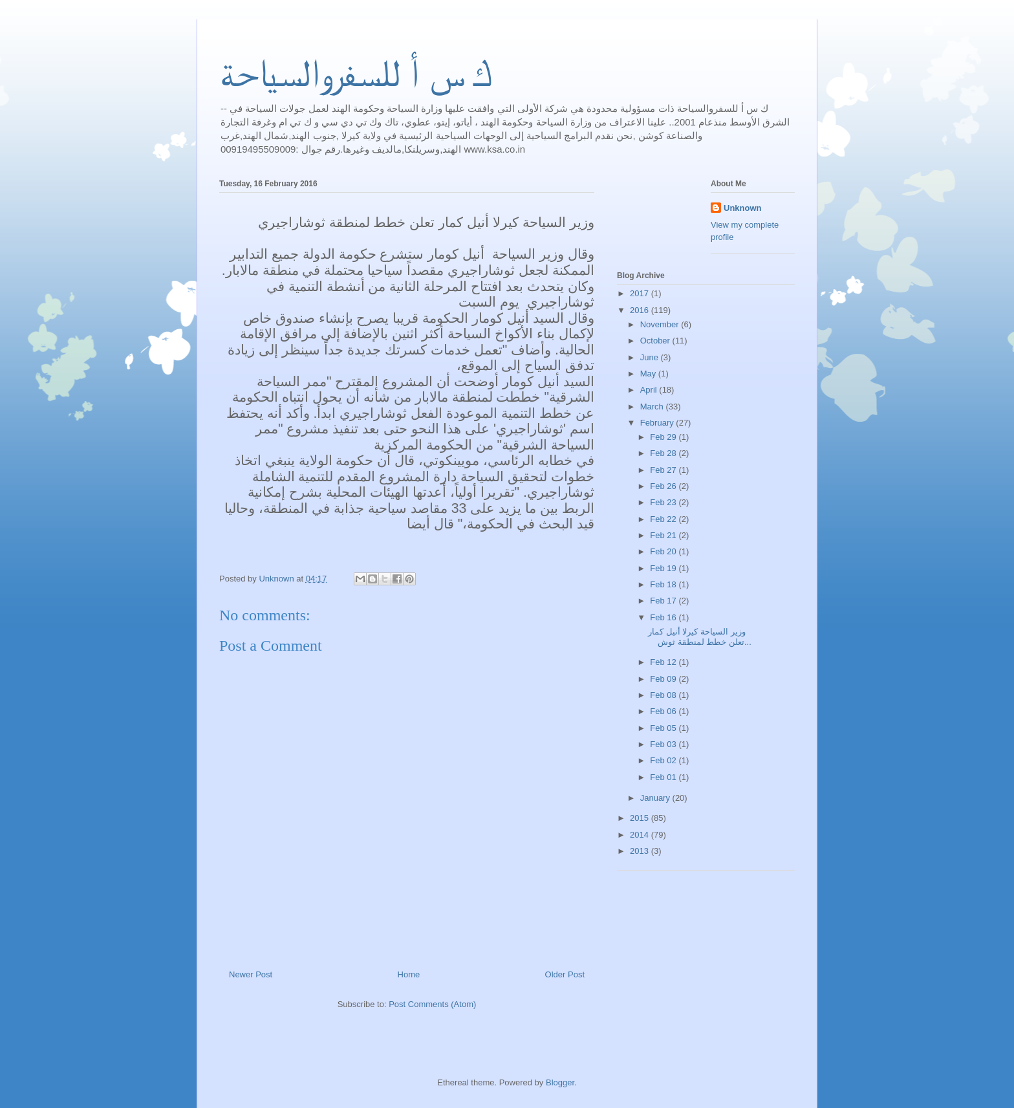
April (650, 390)
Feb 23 (664, 502)
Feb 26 (664, 486)
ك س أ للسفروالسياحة (355, 73)
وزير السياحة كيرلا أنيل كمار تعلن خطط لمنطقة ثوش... (699, 637)
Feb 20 (664, 551)
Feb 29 (664, 437)
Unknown (743, 208)
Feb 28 (664, 453)
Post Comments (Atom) (432, 1004)
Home (409, 974)
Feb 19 (664, 568)
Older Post (565, 974)
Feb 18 (664, 584)
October (656, 340)
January (656, 798)
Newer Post (250, 974)
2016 (640, 310)
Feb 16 (664, 617)
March (653, 406)
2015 (640, 818)
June (650, 357)
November (661, 324)
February (658, 423)
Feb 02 (664, 760)
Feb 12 (664, 662)
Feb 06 (664, 711)
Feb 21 (664, 535)
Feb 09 (664, 679)
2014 (640, 835)
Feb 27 (664, 470)
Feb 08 (664, 695)
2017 (640, 293)
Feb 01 (664, 777)
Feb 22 (664, 519)
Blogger (560, 1082)
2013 (640, 851)
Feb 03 (664, 744)
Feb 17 (664, 600)
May (649, 373)
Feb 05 (664, 728)
